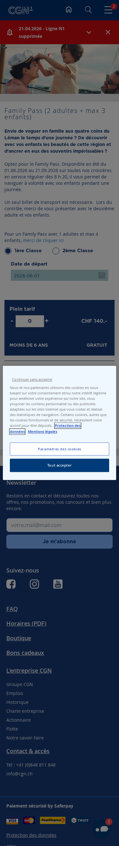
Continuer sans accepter (32, 379)
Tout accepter (59, 465)
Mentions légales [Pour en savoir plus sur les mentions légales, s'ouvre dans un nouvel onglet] (42, 431)
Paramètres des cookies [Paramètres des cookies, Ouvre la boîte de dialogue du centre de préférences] (59, 449)
